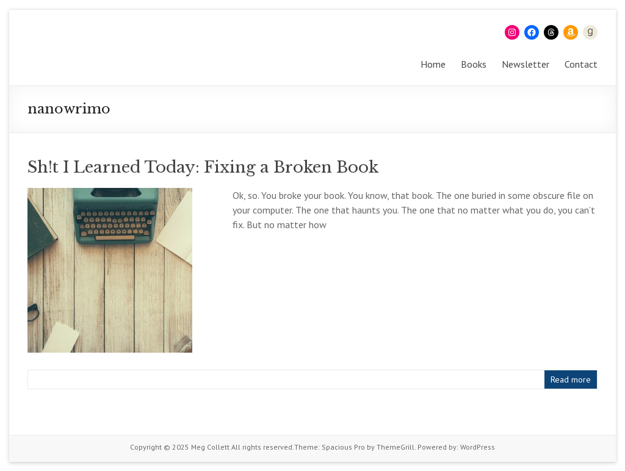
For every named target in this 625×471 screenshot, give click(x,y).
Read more (571, 379)
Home (433, 64)
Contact (581, 64)
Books (473, 64)
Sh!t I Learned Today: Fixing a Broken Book (202, 167)
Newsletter (525, 64)
